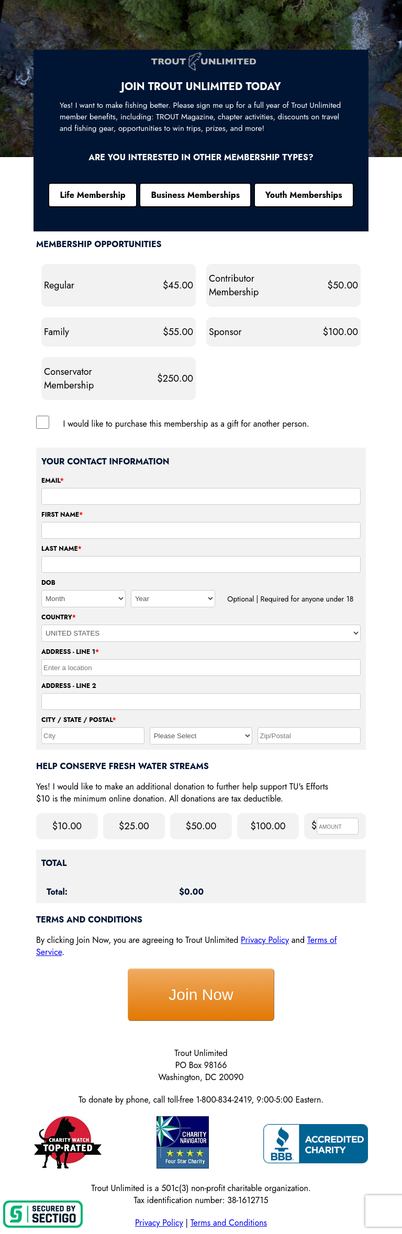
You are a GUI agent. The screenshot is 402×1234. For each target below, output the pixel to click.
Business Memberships (195, 195)
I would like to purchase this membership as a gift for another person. (186, 424)
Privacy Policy (265, 940)
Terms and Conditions (229, 1223)
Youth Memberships (303, 195)
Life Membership (92, 195)
